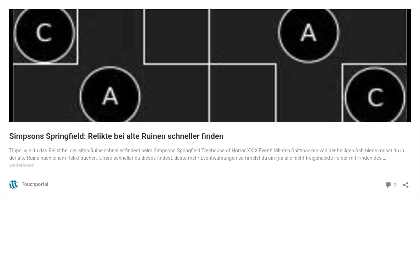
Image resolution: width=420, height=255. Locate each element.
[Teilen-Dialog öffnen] (406, 182)
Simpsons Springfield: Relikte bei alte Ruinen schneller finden (116, 136)
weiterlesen (21, 165)
